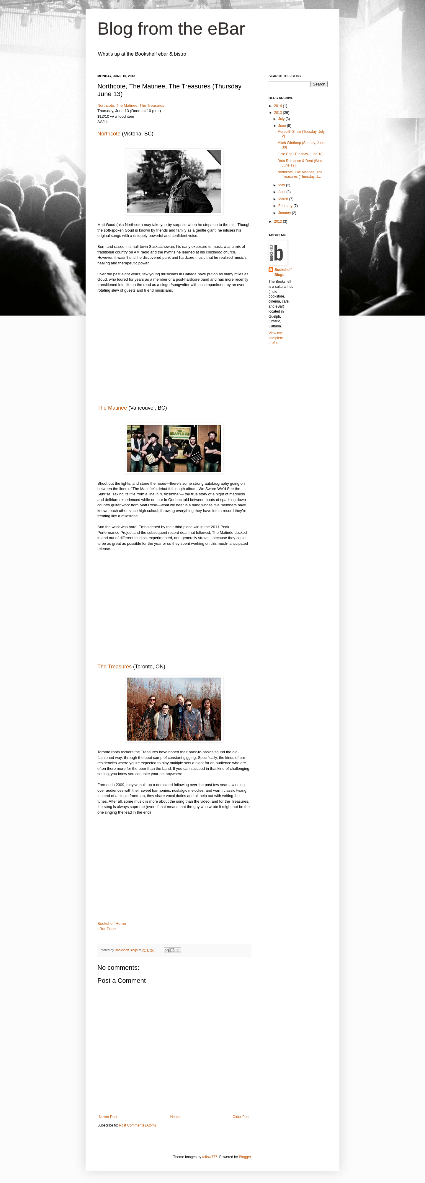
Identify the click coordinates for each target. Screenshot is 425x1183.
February (285, 206)
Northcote (108, 134)
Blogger (245, 1157)
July (282, 119)
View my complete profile (276, 338)
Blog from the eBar (171, 28)
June (282, 126)
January (285, 213)
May (282, 185)
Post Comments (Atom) (137, 1125)
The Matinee (112, 408)
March (283, 199)
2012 (278, 221)
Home (175, 1117)
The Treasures (114, 667)
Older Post (241, 1117)
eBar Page (106, 929)
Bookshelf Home (111, 923)
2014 (278, 106)
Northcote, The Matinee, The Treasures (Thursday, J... (299, 174)
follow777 (209, 1157)
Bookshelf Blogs (283, 272)
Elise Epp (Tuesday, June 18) (300, 154)
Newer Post (108, 1117)
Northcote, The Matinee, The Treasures (130, 105)
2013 (278, 113)
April (282, 192)
